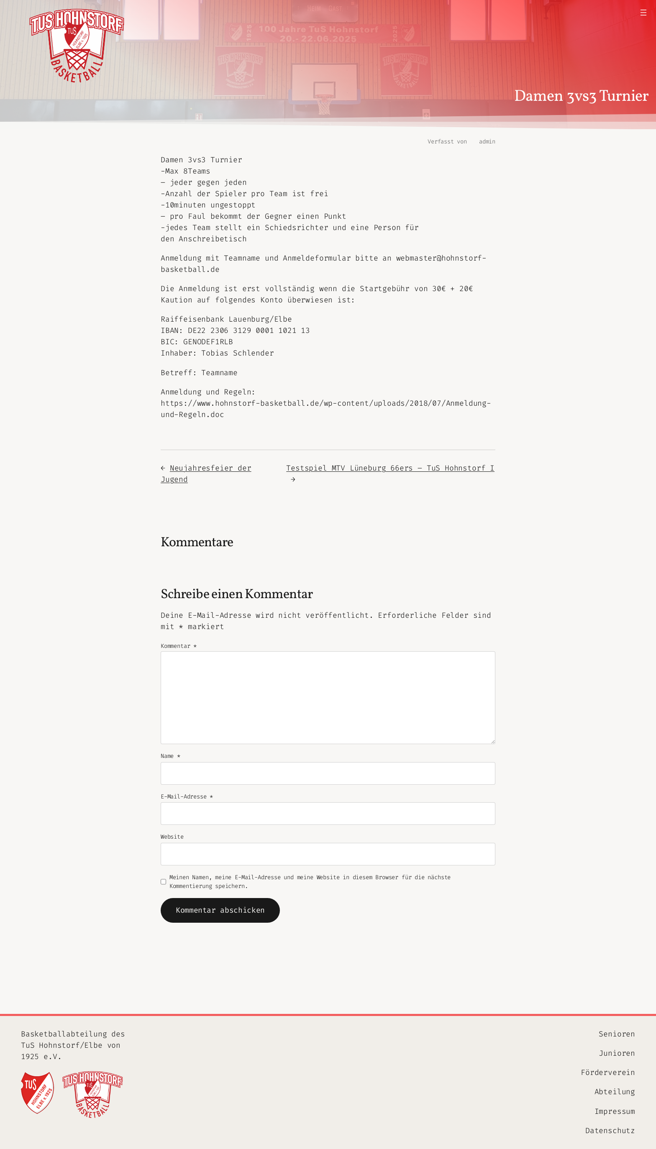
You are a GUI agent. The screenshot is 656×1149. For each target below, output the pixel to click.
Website (172, 837)
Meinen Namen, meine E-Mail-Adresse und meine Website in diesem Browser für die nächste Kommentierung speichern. (310, 881)
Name (170, 756)
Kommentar (179, 646)
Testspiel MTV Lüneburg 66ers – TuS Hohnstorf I (390, 468)
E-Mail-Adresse (187, 797)
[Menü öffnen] (643, 13)
